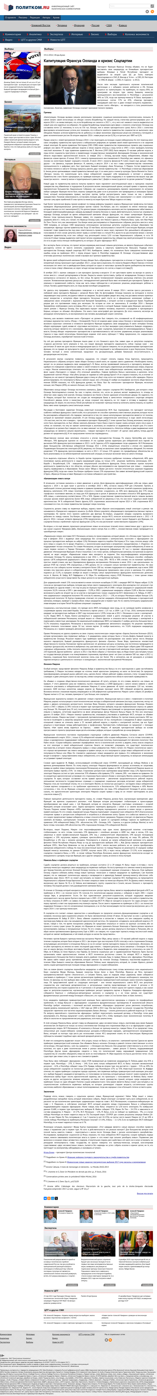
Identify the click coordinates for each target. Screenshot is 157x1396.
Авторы (46, 17)
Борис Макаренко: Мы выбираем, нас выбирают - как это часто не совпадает (21, 194)
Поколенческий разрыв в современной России (56, 1253)
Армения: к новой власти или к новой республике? (96, 1253)
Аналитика (35, 34)
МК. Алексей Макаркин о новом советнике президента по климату (68, 1323)
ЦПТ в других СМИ (31, 40)
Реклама (23, 17)
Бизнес (95, 34)
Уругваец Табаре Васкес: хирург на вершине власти (135, 1253)
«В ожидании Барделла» (65, 1213)
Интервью (77, 34)
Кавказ (123, 25)
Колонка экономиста (137, 34)
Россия (95, 25)
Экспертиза (56, 34)
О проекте (10, 17)
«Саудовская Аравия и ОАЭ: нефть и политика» (104, 1213)
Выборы (112, 34)
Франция (79, 25)
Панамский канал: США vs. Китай (19, 128)
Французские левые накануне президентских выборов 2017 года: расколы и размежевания (106, 1162)
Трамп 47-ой (11, 77)
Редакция (35, 17)
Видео (8, 40)
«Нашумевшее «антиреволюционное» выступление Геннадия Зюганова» (137, 1215)
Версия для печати (145, 1193)
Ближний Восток (41, 25)
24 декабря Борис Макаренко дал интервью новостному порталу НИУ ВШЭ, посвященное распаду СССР (135, 1298)
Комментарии (13, 34)
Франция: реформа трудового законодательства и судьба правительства (98, 1157)
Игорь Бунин (49, 1152)
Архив (56, 17)
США (109, 25)
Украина (62, 25)
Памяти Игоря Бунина (89, 1296)
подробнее (35, 96)
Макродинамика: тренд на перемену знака (29, 234)
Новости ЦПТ (57, 40)
